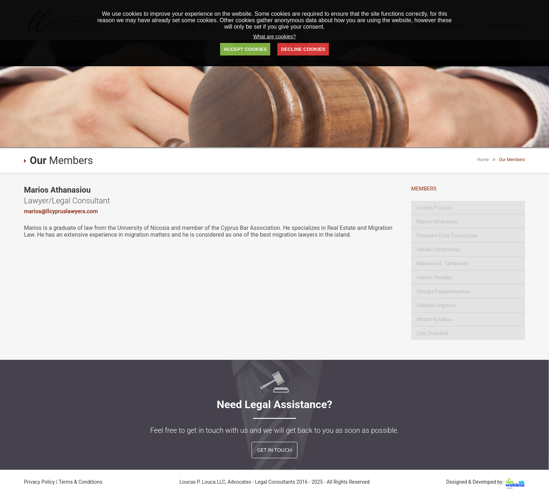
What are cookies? (274, 36)
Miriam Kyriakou (434, 319)
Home (483, 159)
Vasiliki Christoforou (438, 249)
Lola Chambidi (432, 333)
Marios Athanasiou (437, 221)
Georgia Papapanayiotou (443, 291)
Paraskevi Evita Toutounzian (447, 235)
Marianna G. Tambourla (442, 263)
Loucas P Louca (434, 208)
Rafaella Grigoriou (436, 305)
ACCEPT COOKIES (245, 49)
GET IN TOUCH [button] (274, 450)
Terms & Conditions (80, 482)
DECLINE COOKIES (303, 49)
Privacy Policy (40, 482)
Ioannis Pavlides (434, 277)
